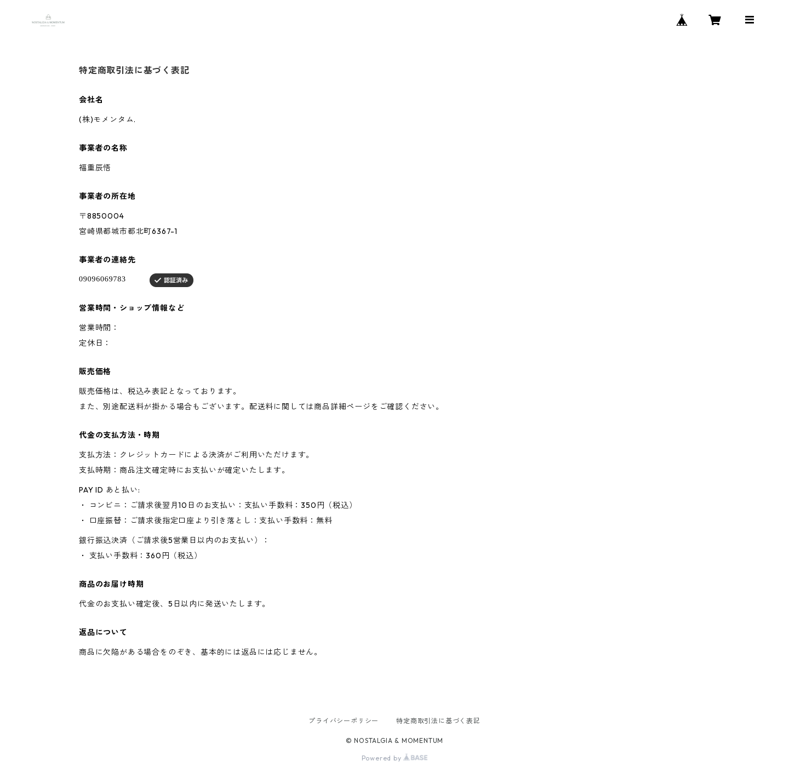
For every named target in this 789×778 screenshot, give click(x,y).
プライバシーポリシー (343, 721)
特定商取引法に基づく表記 (438, 721)
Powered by (395, 758)
